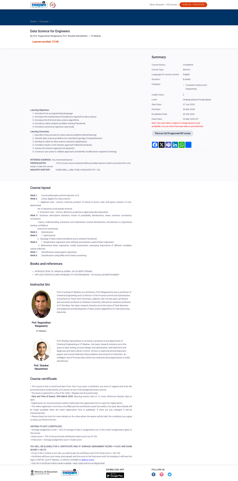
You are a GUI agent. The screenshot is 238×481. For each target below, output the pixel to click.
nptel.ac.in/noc (88, 460)
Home (33, 21)
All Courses (172, 4)
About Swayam (157, 4)
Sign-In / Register (193, 4)
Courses (44, 21)
